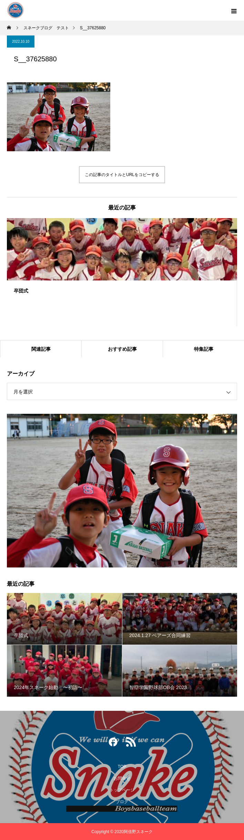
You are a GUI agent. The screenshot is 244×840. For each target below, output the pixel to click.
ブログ (122, 801)
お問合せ (122, 778)
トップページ (122, 790)
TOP (122, 766)
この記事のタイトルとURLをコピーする (122, 174)
